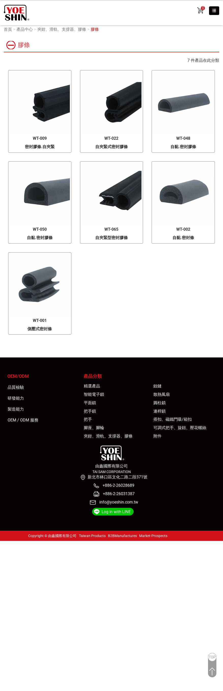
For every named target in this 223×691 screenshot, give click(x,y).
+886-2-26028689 (118, 485)
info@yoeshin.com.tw (118, 502)
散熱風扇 (161, 394)
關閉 (4, 543)
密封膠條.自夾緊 (40, 146)
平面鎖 (90, 402)
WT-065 (111, 229)
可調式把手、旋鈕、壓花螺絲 (179, 427)
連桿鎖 (159, 411)
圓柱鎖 (159, 402)
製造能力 (16, 409)
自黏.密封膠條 (183, 146)
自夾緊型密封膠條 (111, 237)
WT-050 (40, 229)
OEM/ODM (18, 376)
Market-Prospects (153, 536)
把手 (88, 419)
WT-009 (40, 138)
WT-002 (183, 229)
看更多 (7, 595)
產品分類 (93, 376)
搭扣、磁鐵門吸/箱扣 (172, 419)
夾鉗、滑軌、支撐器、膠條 (61, 29)
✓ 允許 (6, 555)
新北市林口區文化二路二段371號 (117, 477)
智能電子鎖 (94, 394)
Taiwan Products (92, 536)
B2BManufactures (122, 536)
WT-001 (40, 320)
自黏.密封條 (183, 237)
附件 (157, 436)
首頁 (8, 29)
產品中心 (25, 29)
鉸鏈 (157, 386)
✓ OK (92, 687)
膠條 (95, 29)
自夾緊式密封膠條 (111, 146)
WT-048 (183, 138)
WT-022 (111, 138)
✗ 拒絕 (5, 560)
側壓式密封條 (39, 328)
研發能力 (16, 398)
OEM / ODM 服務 (23, 420)
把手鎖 (90, 411)
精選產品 (92, 386)
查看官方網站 (29, 595)
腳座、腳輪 (94, 427)
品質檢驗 (16, 387)
